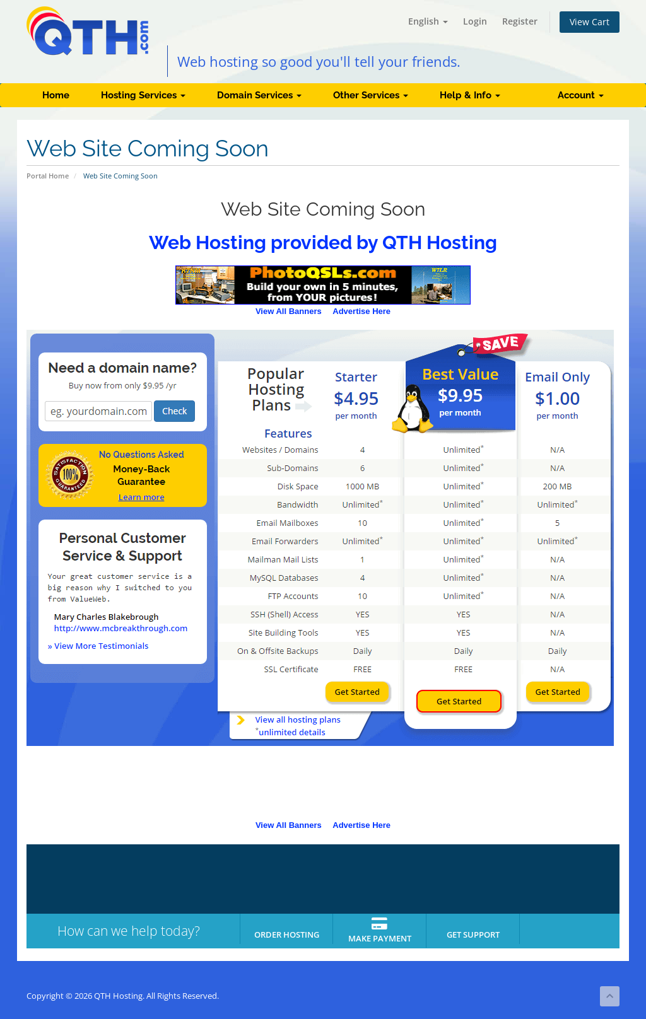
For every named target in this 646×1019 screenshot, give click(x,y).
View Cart (589, 22)
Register (519, 21)
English (428, 21)
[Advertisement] (323, 787)
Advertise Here (361, 311)
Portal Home (47, 175)
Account (581, 95)
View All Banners (288, 311)
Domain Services (259, 95)
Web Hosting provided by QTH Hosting (323, 242)
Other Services (370, 95)
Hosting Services (143, 95)
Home (55, 95)
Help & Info (470, 95)
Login (475, 21)
